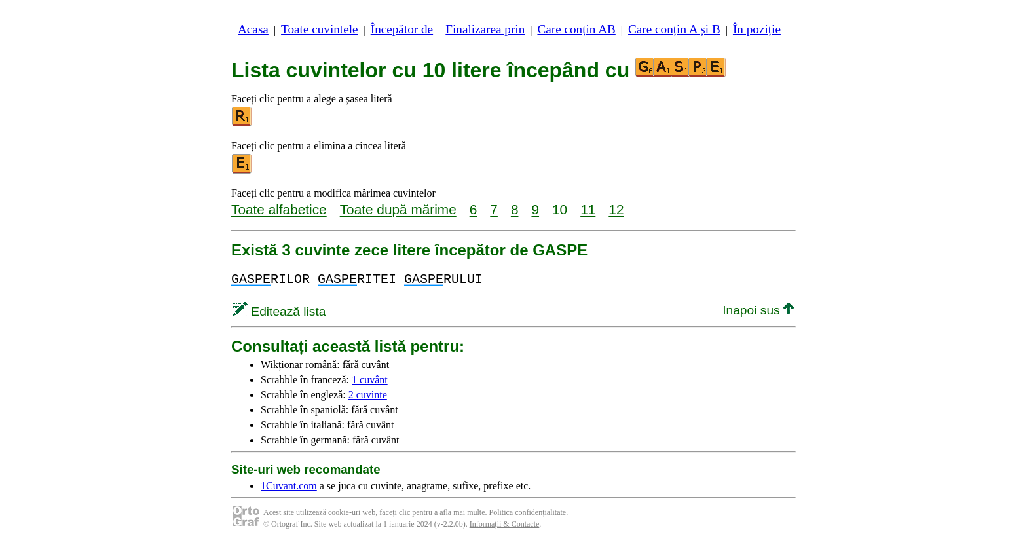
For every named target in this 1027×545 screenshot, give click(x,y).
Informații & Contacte (505, 524)
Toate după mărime (398, 209)
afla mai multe (462, 512)
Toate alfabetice (279, 209)
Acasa (253, 29)
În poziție (757, 29)
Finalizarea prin (485, 29)
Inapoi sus (758, 310)
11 (587, 209)
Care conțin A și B (674, 29)
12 (616, 209)
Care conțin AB (576, 29)
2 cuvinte (367, 394)
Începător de (402, 29)
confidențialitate (540, 512)
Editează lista (279, 311)
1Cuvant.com (289, 485)
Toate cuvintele (319, 29)
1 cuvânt (370, 379)
